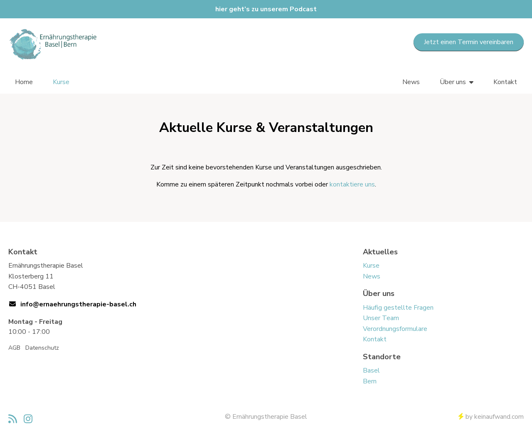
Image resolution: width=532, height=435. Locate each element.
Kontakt (505, 82)
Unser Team (381, 318)
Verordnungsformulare (395, 328)
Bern (370, 381)
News (411, 82)
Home (24, 82)
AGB (14, 348)
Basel (371, 370)
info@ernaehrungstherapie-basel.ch (78, 304)
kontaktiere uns (352, 184)
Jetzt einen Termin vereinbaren (468, 42)
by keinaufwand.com (491, 416)
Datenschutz (42, 348)
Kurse (61, 82)
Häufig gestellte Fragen (398, 307)
